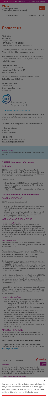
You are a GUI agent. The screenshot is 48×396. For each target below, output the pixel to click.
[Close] (44, 383)
